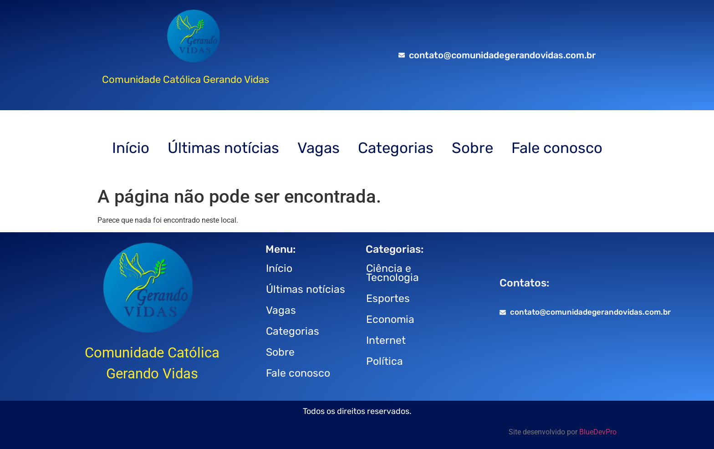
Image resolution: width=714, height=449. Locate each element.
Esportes (388, 298)
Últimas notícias (223, 148)
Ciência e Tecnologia (392, 273)
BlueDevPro (598, 432)
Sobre (472, 148)
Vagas (318, 148)
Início (130, 148)
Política (384, 361)
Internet (386, 340)
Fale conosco (556, 148)
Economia (390, 319)
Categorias (396, 148)
